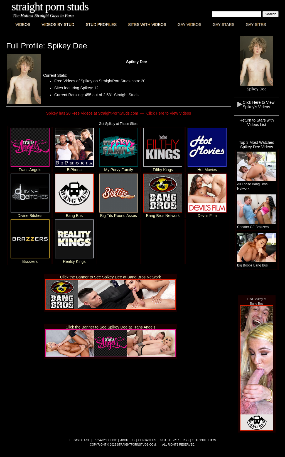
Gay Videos (189, 24)
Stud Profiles (101, 24)
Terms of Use (79, 440)
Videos (23, 24)
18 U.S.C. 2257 (169, 440)
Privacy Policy (105, 440)
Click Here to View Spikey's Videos (258, 104)
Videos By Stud (58, 24)
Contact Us (147, 440)
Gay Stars (223, 24)
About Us (127, 440)
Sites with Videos (147, 24)
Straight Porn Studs (50, 6)
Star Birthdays (204, 440)
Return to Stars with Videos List (257, 122)
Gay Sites (256, 24)
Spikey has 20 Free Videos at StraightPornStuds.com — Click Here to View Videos (118, 113)
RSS (186, 440)
